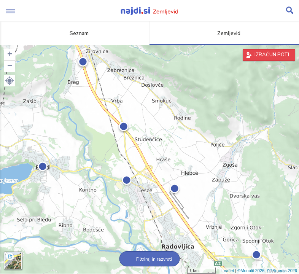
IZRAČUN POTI (271, 54)
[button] (9, 80)
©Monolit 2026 (250, 270)
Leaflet (227, 270)
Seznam (75, 33)
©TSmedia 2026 (282, 270)
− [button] (9, 66)
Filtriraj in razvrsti (149, 259)
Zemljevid (224, 33)
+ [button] (9, 55)
